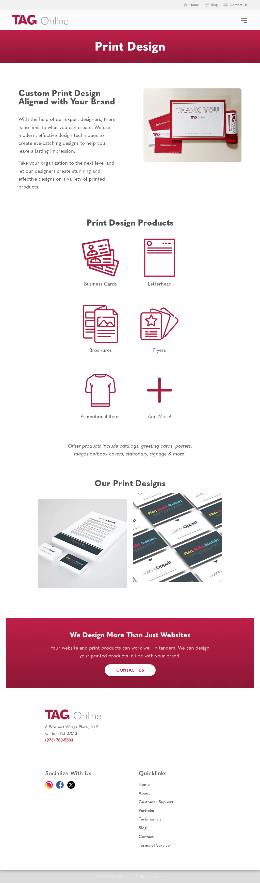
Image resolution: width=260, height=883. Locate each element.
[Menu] (244, 17)
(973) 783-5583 (59, 740)
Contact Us (130, 670)
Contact (146, 836)
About (144, 793)
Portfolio (146, 810)
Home (144, 784)
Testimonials (150, 819)
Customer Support (156, 802)
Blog (143, 827)
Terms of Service (154, 845)
